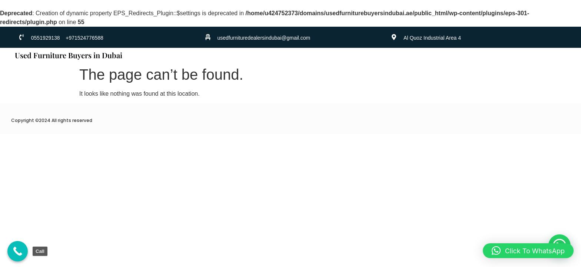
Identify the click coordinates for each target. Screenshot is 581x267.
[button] (528, 250)
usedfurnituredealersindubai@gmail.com (263, 38)
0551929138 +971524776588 (67, 38)
